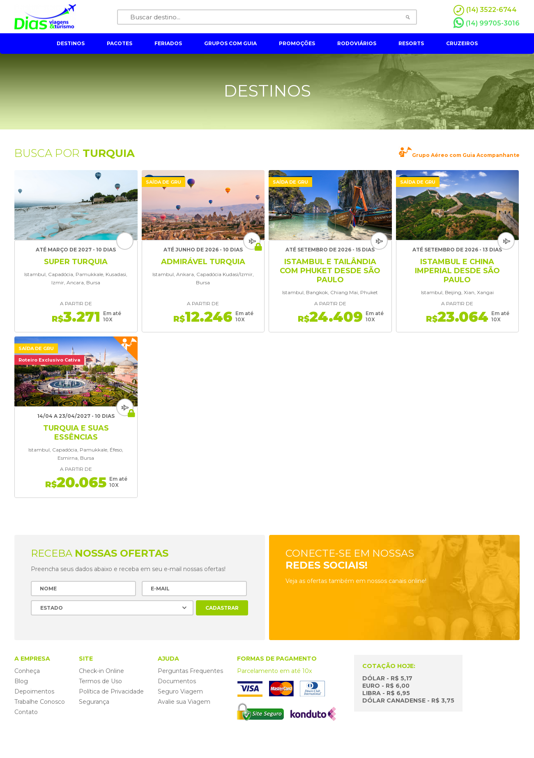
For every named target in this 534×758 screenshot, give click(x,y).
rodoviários (356, 43)
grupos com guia (230, 43)
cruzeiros (462, 43)
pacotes (119, 43)
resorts (411, 43)
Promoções (297, 43)
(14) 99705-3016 (486, 23)
